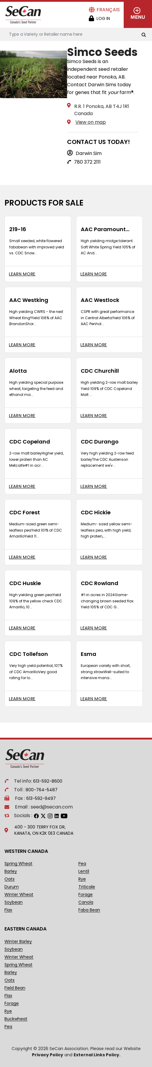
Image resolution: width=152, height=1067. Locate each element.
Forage (85, 894)
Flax (8, 910)
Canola (85, 902)
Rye (82, 879)
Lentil (83, 871)
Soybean (13, 902)
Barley (10, 871)
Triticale (86, 887)
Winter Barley (18, 941)
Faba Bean (89, 910)
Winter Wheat (18, 894)
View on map (90, 122)
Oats (9, 879)
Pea (82, 863)
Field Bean (14, 988)
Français (108, 9)
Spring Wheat (18, 863)
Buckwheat (15, 1019)
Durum (11, 887)
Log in (103, 18)
